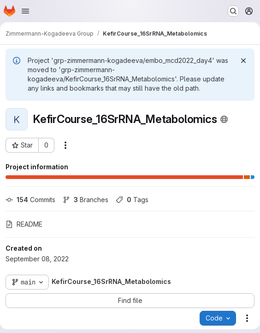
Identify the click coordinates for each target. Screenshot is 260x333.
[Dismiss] (243, 60)
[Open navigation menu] (25, 11)
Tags (132, 200)
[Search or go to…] (233, 11)
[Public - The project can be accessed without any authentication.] (224, 119)
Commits (30, 200)
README (24, 224)
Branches (85, 200)
